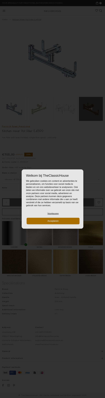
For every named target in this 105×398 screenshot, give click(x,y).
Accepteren (53, 221)
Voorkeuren (53, 213)
